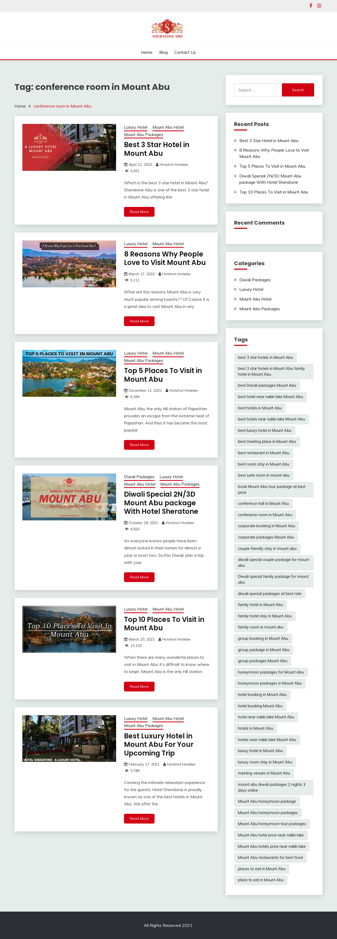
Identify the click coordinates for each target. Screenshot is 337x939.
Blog (163, 52)
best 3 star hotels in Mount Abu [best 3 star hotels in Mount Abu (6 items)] (265, 357)
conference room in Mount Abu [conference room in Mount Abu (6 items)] (265, 514)
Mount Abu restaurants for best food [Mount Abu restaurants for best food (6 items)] (270, 857)
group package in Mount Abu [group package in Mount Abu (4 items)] (263, 649)
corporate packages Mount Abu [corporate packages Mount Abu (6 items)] (266, 537)
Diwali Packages (139, 476)
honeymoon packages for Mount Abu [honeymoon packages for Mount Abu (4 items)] (271, 672)
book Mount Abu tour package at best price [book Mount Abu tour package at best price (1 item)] (271, 489)
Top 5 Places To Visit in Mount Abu (163, 375)
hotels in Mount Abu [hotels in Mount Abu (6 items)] (255, 728)
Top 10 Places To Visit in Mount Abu (164, 624)
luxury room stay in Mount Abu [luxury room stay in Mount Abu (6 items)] (265, 762)
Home (146, 52)
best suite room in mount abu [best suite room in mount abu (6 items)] (264, 475)
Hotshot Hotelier (174, 164)
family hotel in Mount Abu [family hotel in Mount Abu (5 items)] (260, 604)
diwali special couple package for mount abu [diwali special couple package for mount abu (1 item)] (273, 562)
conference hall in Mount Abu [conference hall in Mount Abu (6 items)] (263, 503)
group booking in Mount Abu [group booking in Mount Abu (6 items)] (263, 638)
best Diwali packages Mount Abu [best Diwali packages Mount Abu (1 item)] (267, 385)
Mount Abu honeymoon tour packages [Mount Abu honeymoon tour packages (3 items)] (272, 823)
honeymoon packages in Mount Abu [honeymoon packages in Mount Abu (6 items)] (270, 683)
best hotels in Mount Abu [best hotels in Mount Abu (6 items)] (260, 408)
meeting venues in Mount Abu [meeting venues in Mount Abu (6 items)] (264, 773)
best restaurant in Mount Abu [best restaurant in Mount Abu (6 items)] (263, 453)
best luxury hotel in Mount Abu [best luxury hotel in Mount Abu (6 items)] (264, 430)
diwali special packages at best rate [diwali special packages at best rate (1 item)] (269, 593)
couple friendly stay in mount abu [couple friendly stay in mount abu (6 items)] (267, 548)
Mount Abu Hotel (168, 127)
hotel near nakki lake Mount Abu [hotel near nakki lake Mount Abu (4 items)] (266, 717)
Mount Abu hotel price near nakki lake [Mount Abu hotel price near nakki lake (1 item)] (271, 835)
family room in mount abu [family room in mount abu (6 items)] (261, 627)
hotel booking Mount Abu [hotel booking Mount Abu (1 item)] (260, 706)
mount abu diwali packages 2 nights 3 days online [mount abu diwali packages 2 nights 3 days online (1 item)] (271, 787)
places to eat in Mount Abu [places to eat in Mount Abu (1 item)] (261, 869)
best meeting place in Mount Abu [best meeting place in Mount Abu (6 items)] (267, 441)
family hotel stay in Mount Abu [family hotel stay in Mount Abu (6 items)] (265, 616)
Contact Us (185, 52)
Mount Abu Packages (143, 134)
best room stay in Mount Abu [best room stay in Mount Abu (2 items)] (263, 464)
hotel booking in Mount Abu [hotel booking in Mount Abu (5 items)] (262, 694)
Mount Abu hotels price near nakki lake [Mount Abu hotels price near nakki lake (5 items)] (272, 846)
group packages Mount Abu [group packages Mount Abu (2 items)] (262, 661)
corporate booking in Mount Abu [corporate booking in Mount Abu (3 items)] (266, 526)
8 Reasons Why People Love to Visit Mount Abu (165, 258)
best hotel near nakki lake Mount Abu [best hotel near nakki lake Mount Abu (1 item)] (270, 396)
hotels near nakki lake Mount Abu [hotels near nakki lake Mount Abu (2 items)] (267, 739)
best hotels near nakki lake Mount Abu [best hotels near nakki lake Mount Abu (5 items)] (271, 419)
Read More (139, 211)
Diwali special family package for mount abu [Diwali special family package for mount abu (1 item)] (273, 579)
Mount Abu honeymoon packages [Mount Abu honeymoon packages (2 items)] (268, 812)
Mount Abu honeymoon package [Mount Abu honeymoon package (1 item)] (267, 801)
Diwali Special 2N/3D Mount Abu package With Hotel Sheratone (161, 503)
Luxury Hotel (135, 127)
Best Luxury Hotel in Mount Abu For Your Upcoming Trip (159, 744)
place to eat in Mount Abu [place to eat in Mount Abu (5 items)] (261, 880)
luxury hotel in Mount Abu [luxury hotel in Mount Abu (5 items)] (260, 750)
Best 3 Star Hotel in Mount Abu (156, 149)
